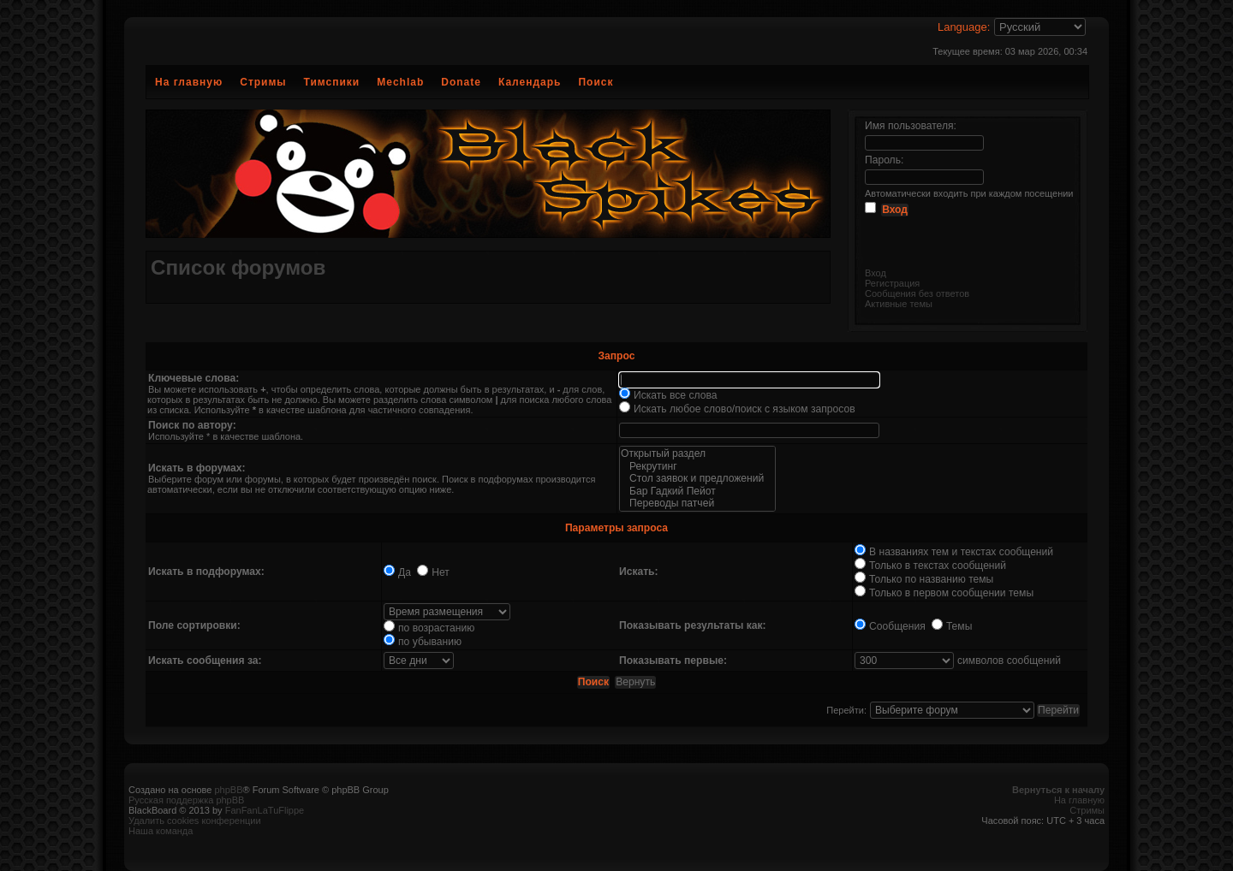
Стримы (263, 82)
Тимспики (332, 82)
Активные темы (898, 304)
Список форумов (238, 267)
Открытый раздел (697, 453)
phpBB (228, 790)
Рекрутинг (697, 466)
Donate (461, 82)
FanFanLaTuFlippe (265, 810)
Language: (964, 27)
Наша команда (160, 831)
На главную (189, 82)
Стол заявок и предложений (697, 478)
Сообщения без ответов (917, 293)
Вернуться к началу (1058, 790)
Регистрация (892, 283)
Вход (875, 273)
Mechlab (400, 82)
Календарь (530, 82)
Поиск (595, 82)
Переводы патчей (697, 503)
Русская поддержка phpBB (186, 800)
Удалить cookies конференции (194, 820)
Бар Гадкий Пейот (697, 491)
